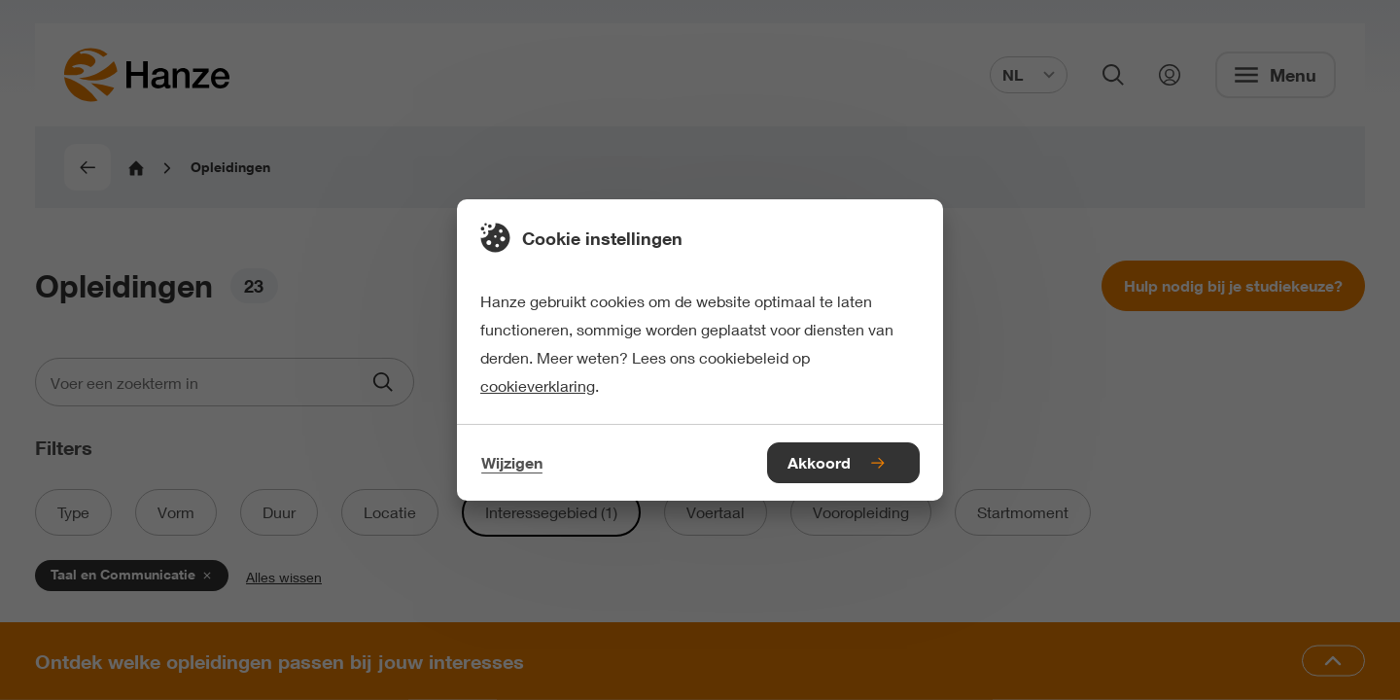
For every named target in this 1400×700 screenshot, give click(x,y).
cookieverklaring (537, 385)
